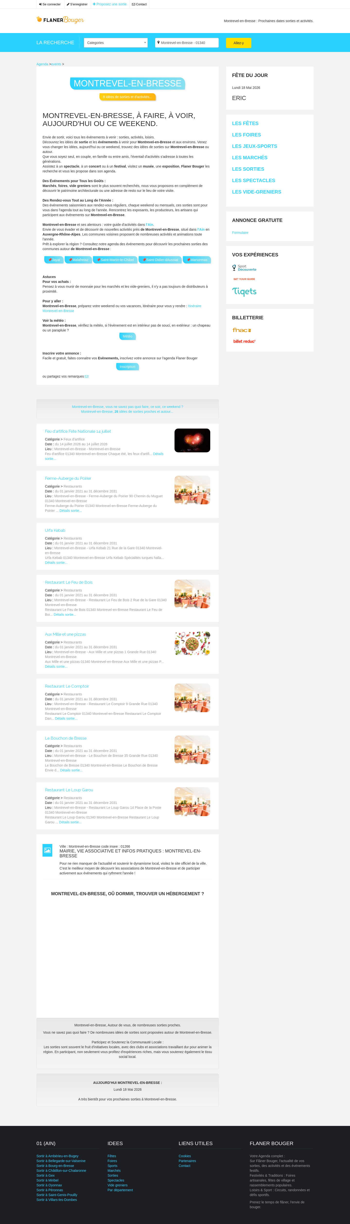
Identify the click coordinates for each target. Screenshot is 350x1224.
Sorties (113, 1175)
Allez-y (239, 43)
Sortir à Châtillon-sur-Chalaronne (61, 1171)
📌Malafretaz (78, 260)
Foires (112, 1161)
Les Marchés (250, 157)
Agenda (42, 64)
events (56, 64)
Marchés (114, 1171)
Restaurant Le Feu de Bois (69, 582)
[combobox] (116, 43)
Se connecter (50, 4)
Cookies (185, 1156)
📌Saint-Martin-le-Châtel (115, 260)
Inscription (127, 367)
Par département (120, 1190)
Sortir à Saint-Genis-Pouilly (56, 1195)
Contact (139, 4)
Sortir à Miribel (47, 1180)
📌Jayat (54, 260)
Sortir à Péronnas (49, 1190)
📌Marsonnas (196, 260)
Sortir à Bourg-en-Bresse (55, 1166)
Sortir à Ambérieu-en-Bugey (57, 1156)
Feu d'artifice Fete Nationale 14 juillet (78, 431)
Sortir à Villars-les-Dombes (56, 1200)
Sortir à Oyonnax (49, 1185)
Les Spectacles (253, 180)
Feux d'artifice (74, 439)
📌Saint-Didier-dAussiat (160, 260)
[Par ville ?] (187, 43)
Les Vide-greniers (256, 191)
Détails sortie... (71, 511)
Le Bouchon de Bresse (66, 738)
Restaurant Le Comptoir (67, 686)
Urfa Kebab (55, 530)
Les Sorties (248, 169)
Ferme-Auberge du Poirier (68, 478)
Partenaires (187, 1161)
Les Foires (246, 134)
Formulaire (240, 233)
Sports (112, 1166)
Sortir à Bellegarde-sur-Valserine (61, 1161)
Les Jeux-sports (254, 146)
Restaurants (73, 486)
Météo (127, 336)
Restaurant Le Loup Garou (69, 789)
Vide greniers (118, 1185)
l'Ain (149, 225)
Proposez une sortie (110, 4)
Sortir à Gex (45, 1175)
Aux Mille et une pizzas (65, 634)
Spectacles (116, 1180)
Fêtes (112, 1156)
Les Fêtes (245, 123)
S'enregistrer (77, 4)
